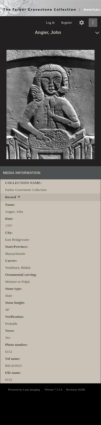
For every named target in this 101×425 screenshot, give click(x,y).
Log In (50, 23)
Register (66, 23)
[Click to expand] (93, 22)
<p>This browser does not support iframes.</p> (50, 404)
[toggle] (19, 198)
